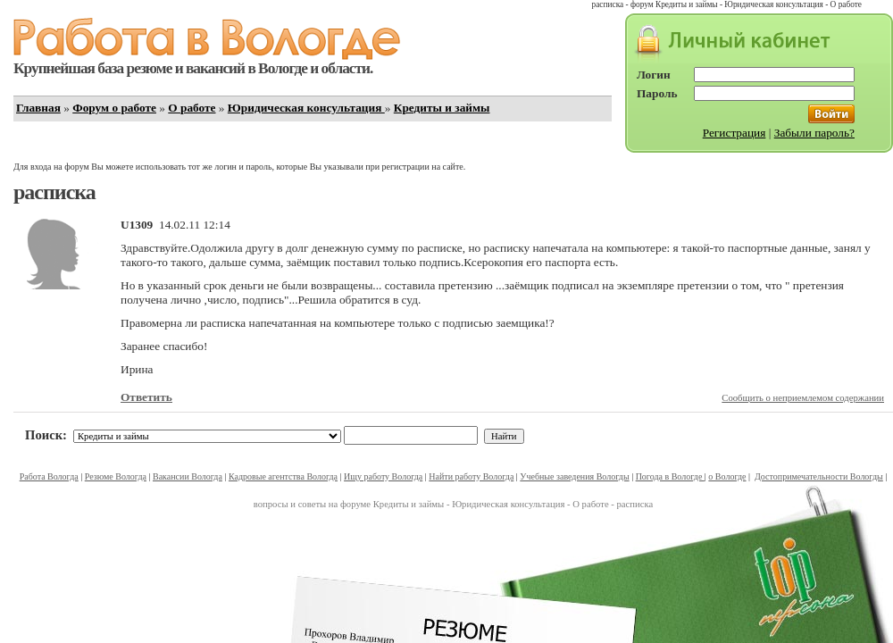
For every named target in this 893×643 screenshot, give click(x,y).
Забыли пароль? (814, 132)
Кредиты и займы (442, 107)
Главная (38, 107)
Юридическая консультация (306, 107)
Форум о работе (114, 107)
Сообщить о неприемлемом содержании (803, 398)
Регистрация (734, 132)
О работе (191, 107)
